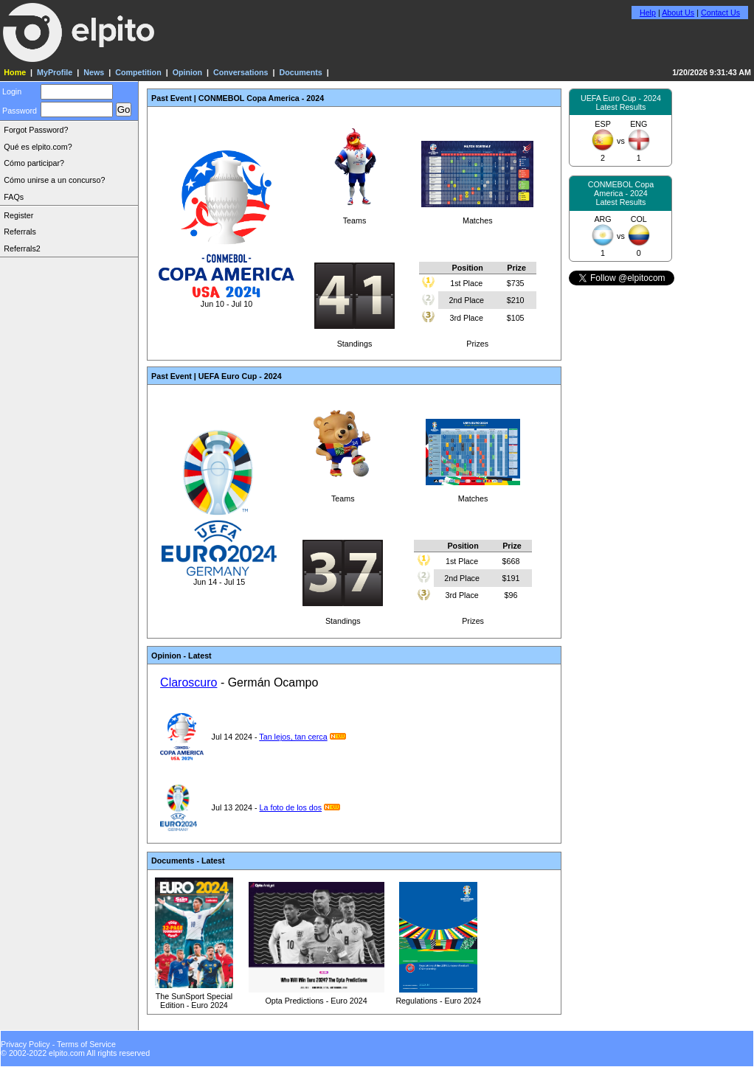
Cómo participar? (34, 163)
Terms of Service (86, 1044)
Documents (300, 72)
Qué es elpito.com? (38, 146)
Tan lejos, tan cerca (293, 736)
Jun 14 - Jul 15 (219, 577)
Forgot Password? (36, 129)
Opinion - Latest (181, 655)
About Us (678, 12)
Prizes (477, 302)
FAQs (14, 196)
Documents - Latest (187, 860)
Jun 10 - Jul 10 (226, 299)
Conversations (240, 72)
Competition (138, 72)
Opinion (187, 72)
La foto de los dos (291, 807)
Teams (355, 216)
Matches (477, 216)
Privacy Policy (25, 1044)
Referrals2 (22, 248)
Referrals (19, 231)
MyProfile (54, 72)
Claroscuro (188, 682)
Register (18, 215)
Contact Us (720, 12)
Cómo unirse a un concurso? (54, 179)
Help (648, 12)
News (93, 72)
